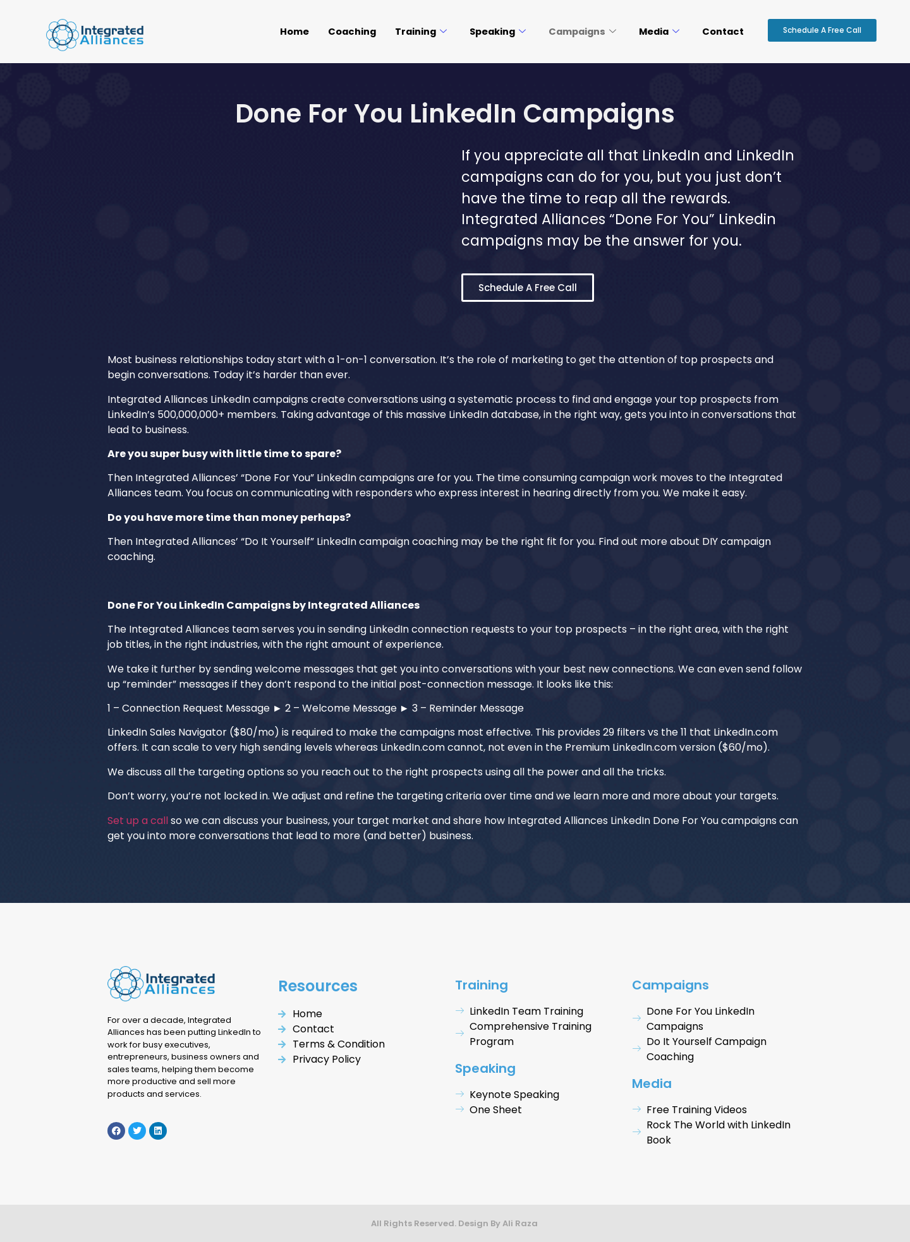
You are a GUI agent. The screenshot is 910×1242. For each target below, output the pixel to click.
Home (283, 31)
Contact (722, 31)
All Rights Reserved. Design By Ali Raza (455, 1223)
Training (412, 31)
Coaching (342, 31)
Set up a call (137, 820)
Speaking (490, 31)
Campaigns (578, 31)
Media (657, 31)
